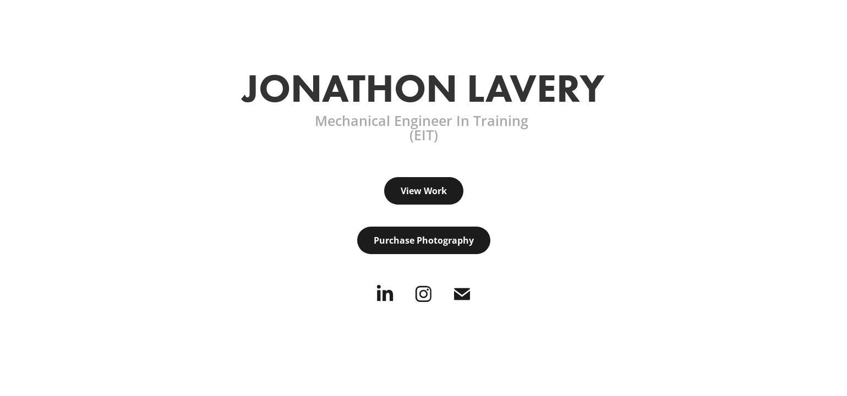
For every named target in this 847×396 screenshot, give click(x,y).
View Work (424, 190)
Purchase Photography (424, 240)
